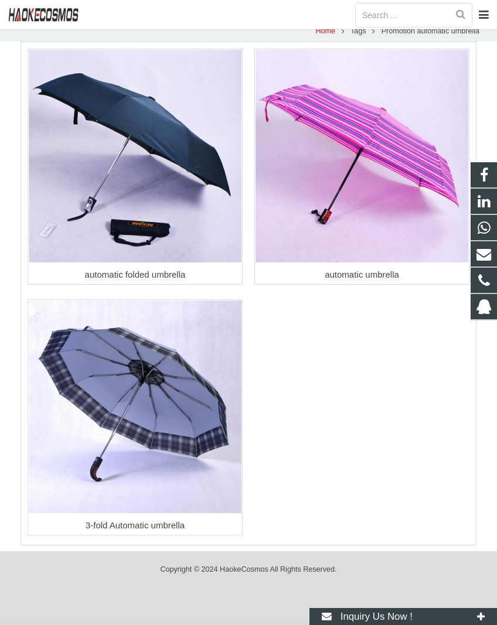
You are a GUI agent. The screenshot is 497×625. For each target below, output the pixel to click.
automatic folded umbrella (135, 283)
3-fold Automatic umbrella (135, 534)
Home (323, 39)
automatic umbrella (362, 283)
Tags (355, 39)
